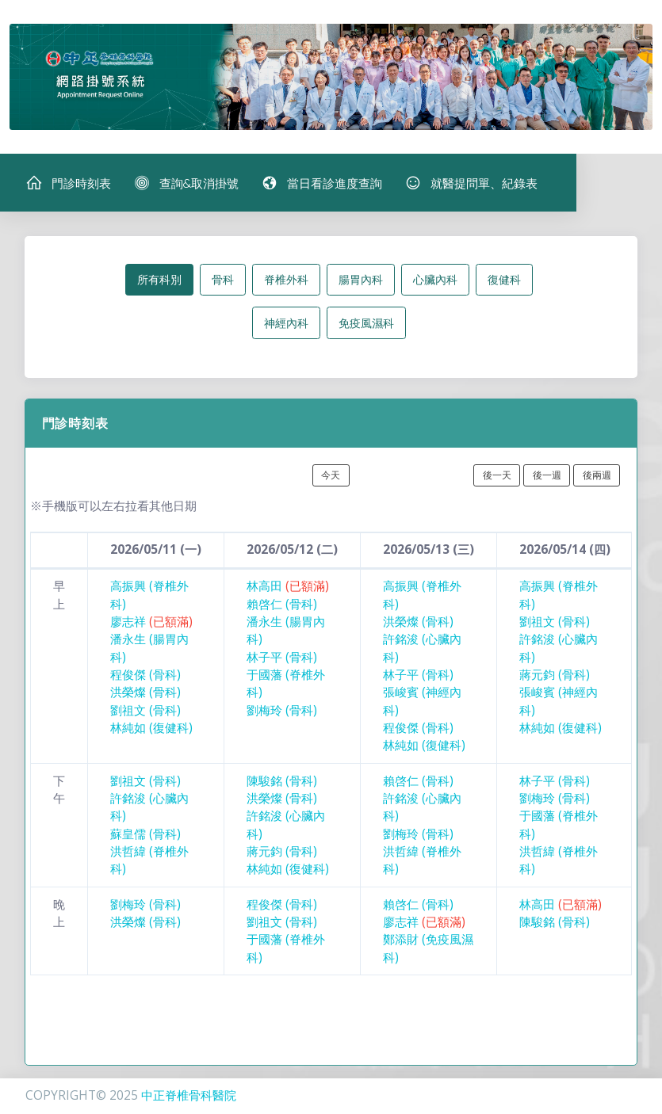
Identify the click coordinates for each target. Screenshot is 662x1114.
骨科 (223, 282)
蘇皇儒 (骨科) (145, 836)
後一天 (497, 478)
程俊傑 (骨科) (145, 678)
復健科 (504, 282)
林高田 (288, 589)
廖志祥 (151, 624)
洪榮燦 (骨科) (145, 695)
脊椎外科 (286, 282)
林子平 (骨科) (282, 659)
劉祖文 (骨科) (145, 712)
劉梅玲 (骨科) (282, 712)
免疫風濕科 (366, 326)
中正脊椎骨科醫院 (188, 1095)
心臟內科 (435, 282)
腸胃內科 (361, 282)
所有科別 (159, 282)
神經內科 (286, 326)
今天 (330, 478)
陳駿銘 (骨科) (282, 783)
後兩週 (597, 478)
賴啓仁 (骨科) (282, 606)
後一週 (547, 478)
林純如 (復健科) (151, 731)
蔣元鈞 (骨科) (554, 678)
